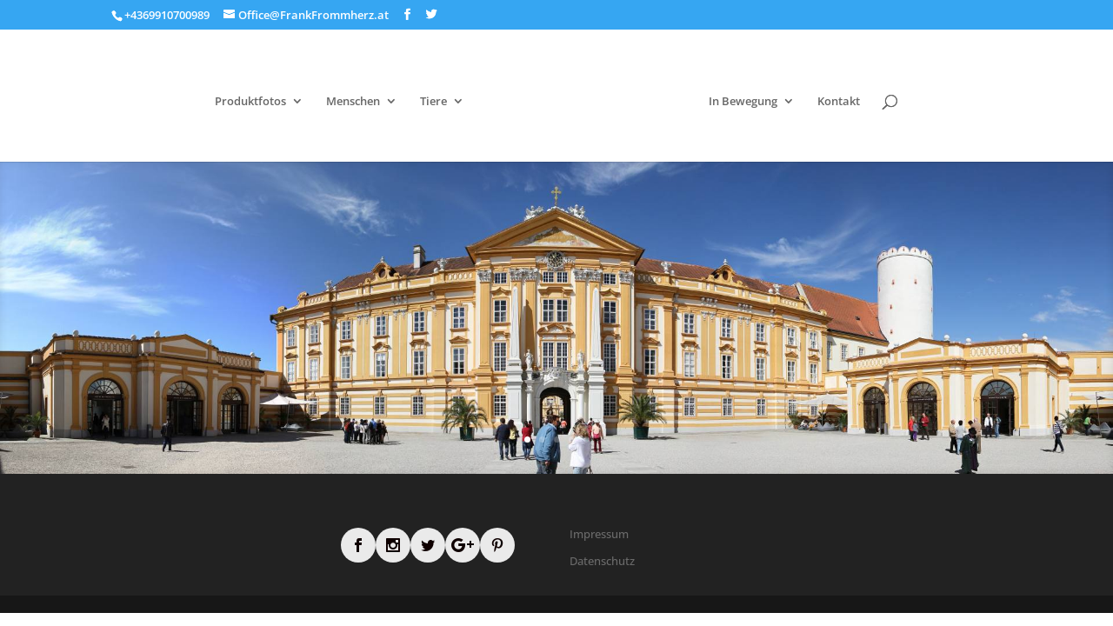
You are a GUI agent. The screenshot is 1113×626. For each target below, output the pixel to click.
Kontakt (838, 102)
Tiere (433, 102)
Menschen (353, 102)
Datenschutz (602, 561)
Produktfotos (250, 102)
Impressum (599, 534)
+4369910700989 (167, 15)
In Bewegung (743, 102)
